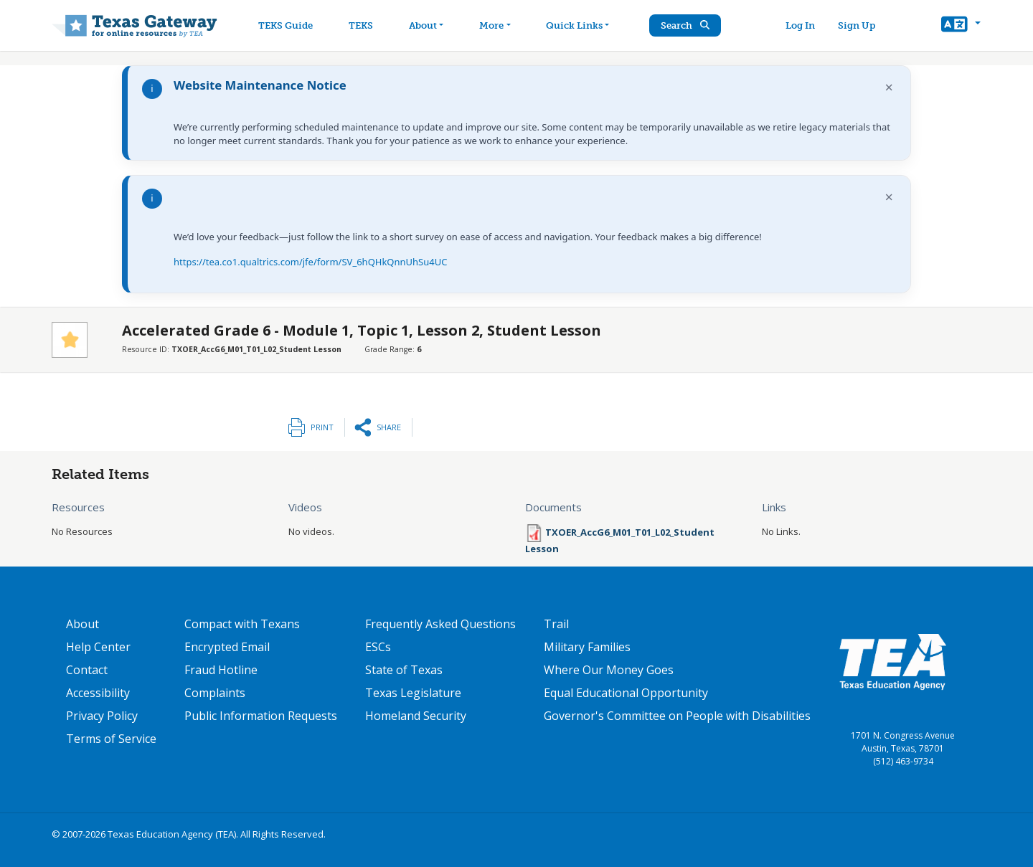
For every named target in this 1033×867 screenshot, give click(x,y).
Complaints (214, 693)
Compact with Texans (242, 624)
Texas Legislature (413, 693)
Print (322, 427)
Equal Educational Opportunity (626, 693)
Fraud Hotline (221, 670)
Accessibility (98, 693)
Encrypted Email (227, 647)
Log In (800, 25)
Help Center (98, 647)
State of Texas (404, 670)
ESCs (378, 647)
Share (389, 427)
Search (685, 25)
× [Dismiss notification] (889, 87)
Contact (87, 670)
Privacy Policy (102, 716)
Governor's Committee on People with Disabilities (677, 716)
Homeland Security (415, 716)
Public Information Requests (260, 716)
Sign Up (856, 25)
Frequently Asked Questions (440, 624)
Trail (556, 624)
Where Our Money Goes (609, 670)
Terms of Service (111, 739)
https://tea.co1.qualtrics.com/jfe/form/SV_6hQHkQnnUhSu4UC (310, 261)
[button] (960, 25)
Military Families (587, 647)
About (82, 624)
